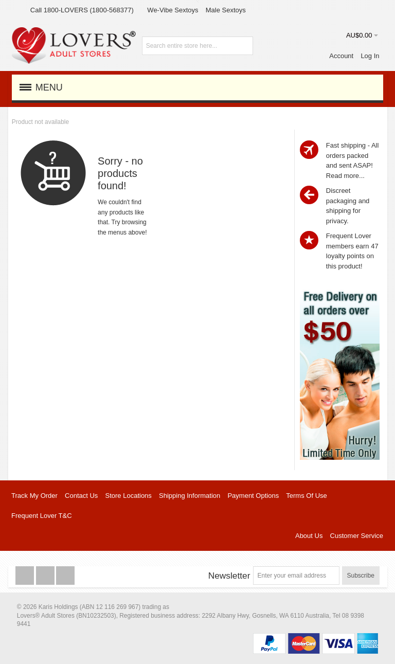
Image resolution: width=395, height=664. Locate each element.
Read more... (345, 176)
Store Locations (128, 495)
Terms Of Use (306, 495)
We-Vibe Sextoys (172, 10)
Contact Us (81, 495)
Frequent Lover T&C (41, 515)
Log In (370, 56)
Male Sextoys (226, 10)
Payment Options (253, 495)
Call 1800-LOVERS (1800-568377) (82, 10)
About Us (308, 536)
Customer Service (356, 536)
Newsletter (229, 575)
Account (341, 56)
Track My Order (34, 495)
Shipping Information (189, 495)
